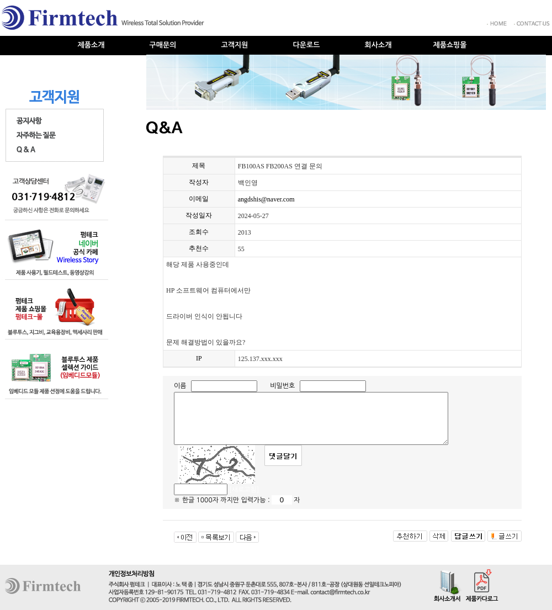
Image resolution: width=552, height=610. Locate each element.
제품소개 (91, 45)
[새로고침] (244, 489)
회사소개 (378, 45)
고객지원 (234, 45)
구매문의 (163, 45)
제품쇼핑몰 (449, 45)
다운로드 (306, 45)
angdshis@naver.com (266, 199)
